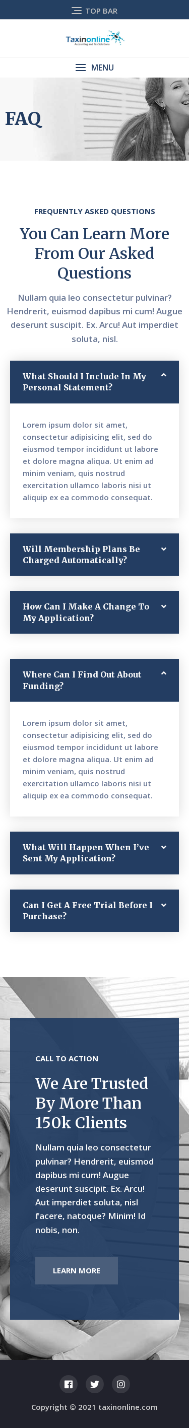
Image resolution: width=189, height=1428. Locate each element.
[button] (94, 68)
